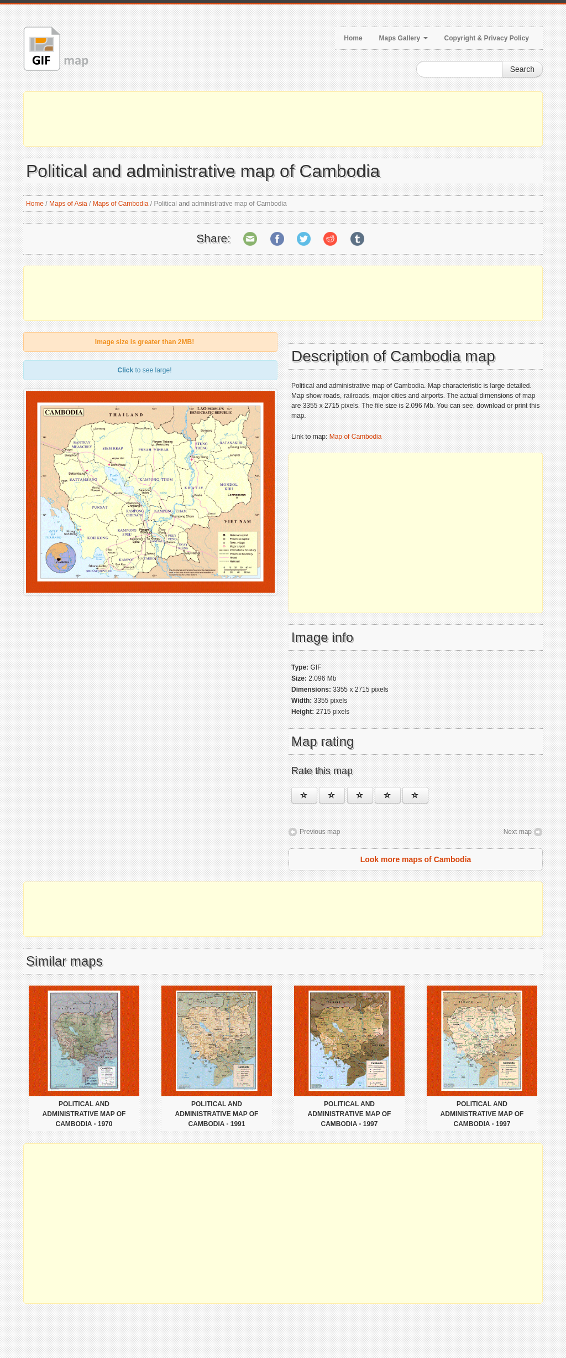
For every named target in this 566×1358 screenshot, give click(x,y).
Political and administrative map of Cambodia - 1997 (349, 1114)
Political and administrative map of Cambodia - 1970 (84, 1114)
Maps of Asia (68, 204)
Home (353, 38)
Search (522, 69)
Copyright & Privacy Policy (486, 38)
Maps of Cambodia (121, 204)
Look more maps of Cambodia (415, 859)
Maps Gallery (403, 38)
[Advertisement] (283, 119)
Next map (518, 832)
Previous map (320, 832)
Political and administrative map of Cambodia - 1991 (217, 1114)
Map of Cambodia (355, 436)
